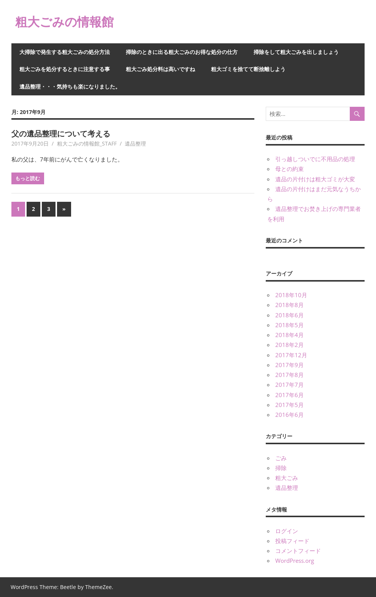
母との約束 (289, 169)
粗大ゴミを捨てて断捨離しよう (248, 69)
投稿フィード (292, 541)
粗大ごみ (286, 477)
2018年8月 (289, 305)
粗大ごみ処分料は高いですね (160, 69)
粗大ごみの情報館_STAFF (87, 143)
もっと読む (27, 178)
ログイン (286, 531)
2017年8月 (289, 374)
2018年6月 (289, 315)
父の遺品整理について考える (60, 133)
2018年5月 (289, 325)
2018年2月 (289, 344)
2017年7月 (289, 384)
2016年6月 (289, 414)
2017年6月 (289, 395)
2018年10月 (291, 295)
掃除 (281, 468)
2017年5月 (289, 405)
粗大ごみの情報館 (64, 21)
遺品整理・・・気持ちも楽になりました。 (70, 86)
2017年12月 (291, 355)
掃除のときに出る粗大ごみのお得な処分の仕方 (182, 51)
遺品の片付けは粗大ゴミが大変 (315, 179)
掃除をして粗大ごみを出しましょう (296, 51)
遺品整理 (135, 143)
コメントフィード (298, 550)
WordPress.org (294, 560)
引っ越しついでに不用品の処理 (315, 159)
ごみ (281, 458)
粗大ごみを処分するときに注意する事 (64, 69)
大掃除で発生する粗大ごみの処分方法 (64, 51)
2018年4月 (289, 335)
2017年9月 (289, 365)
